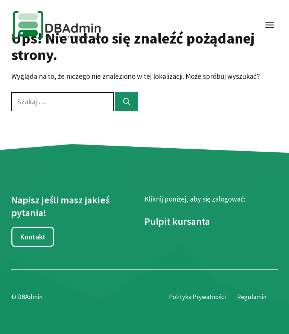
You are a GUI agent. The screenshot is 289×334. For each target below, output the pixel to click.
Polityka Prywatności (197, 297)
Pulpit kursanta (177, 221)
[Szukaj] (126, 101)
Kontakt (33, 236)
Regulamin (251, 297)
